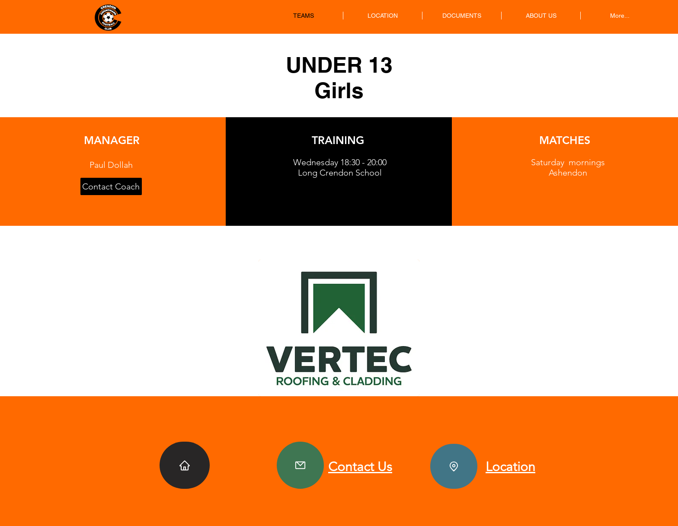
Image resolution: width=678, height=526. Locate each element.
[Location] (453, 466)
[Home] (185, 465)
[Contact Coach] (111, 186)
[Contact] (300, 465)
